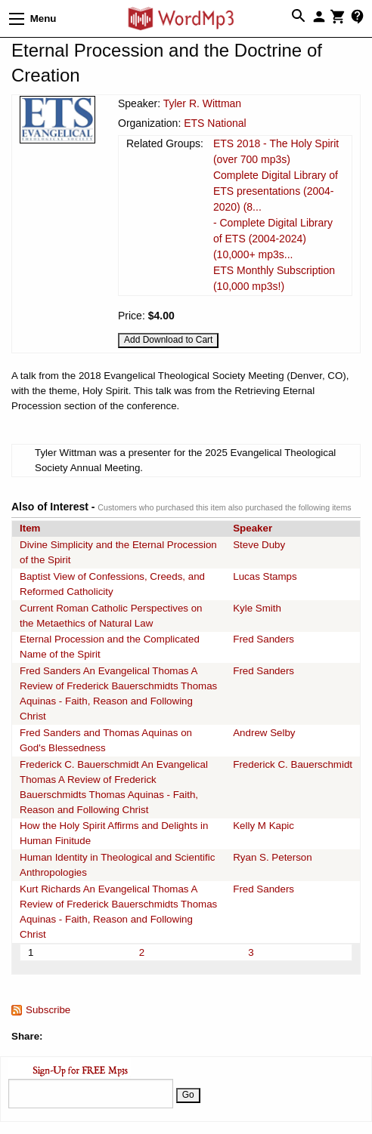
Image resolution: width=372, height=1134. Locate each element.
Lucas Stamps (264, 576)
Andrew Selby (264, 732)
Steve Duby (259, 544)
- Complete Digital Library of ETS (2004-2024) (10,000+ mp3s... (273, 238)
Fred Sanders (263, 639)
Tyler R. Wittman (202, 103)
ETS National (215, 123)
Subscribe (48, 1009)
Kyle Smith (257, 608)
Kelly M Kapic (263, 825)
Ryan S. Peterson (272, 857)
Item (30, 528)
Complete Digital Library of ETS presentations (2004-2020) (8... (275, 191)
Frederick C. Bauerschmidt (292, 764)
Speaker (252, 528)
